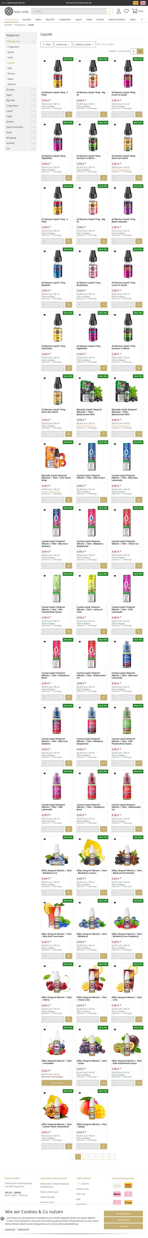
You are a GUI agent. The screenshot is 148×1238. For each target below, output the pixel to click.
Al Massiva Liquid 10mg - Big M (91, 97)
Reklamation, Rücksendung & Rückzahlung (54, 1189)
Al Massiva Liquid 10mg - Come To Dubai (124, 97)
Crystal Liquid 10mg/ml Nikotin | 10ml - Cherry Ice (125, 546)
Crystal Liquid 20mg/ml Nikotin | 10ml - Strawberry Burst (90, 810)
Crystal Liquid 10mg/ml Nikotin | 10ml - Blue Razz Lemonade (125, 481)
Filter (47, 48)
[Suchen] (73, 13)
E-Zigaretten (65, 23)
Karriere (85, 1187)
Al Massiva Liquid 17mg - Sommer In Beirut (124, 351)
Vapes (38, 23)
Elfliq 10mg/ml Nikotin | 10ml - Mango (92, 1129)
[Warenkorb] (136, 13)
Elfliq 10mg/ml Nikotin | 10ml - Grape (92, 1065)
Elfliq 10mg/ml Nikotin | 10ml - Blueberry (92, 938)
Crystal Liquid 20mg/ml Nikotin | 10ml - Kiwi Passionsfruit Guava (123, 745)
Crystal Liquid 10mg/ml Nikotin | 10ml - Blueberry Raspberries (90, 547)
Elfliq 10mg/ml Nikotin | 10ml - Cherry (57, 1002)
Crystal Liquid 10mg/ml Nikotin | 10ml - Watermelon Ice (91, 679)
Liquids (11, 66)
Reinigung (11, 141)
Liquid (78, 23)
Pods (10, 71)
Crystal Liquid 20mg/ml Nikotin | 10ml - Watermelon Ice (126, 810)
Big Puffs (50, 23)
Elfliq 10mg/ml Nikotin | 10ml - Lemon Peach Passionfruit (57, 1129)
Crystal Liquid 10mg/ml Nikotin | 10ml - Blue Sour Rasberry (55, 547)
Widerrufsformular (49, 1195)
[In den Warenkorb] (68, 118)
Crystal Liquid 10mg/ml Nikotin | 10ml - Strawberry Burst (55, 679)
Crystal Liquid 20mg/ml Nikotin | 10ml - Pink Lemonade (53, 810)
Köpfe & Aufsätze (117, 23)
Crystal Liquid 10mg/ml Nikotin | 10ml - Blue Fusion (91, 480)
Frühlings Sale (11, 23)
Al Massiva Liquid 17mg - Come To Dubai (124, 287)
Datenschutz (82, 1192)
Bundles (27, 23)
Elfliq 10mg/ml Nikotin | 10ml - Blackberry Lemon (92, 875)
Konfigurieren (121, 1220)
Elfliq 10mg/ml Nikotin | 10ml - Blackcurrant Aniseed (127, 875)
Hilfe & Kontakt (47, 1200)
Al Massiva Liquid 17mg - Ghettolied (54, 351)
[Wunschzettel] (126, 13)
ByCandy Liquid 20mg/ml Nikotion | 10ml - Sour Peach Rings (56, 481)
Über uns (80, 1197)
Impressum (12, 1229)
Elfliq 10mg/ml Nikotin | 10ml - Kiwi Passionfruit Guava (127, 1065)
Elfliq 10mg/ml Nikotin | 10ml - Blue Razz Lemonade (57, 938)
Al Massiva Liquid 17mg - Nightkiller (89, 351)
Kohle (132, 23)
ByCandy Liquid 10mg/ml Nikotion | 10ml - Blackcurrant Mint (89, 415)
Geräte (11, 55)
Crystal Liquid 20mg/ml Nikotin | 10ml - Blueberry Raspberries (90, 745)
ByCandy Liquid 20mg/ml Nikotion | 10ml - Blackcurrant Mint (124, 415)
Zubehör (12, 87)
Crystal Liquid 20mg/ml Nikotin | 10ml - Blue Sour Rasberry (55, 745)
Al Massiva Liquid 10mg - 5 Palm (55, 97)
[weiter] (113, 1160)
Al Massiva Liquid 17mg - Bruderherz (89, 287)
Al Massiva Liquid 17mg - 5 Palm (55, 224)
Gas (8, 152)
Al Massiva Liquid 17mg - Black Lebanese (124, 224)
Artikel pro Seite (83, 48)
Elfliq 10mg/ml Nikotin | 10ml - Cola (127, 1002)
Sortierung (62, 48)
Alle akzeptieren (121, 1213)
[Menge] (53, 118)
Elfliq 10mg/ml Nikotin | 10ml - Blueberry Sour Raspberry (127, 938)
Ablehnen (121, 1226)
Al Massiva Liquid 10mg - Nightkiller (54, 160)
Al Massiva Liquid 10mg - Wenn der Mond (124, 160)
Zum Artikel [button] (56, 1086)
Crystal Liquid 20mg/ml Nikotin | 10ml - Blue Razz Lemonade (125, 679)
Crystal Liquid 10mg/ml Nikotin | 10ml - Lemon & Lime (89, 613)
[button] (118, 13)
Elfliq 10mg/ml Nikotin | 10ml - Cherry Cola (92, 1002)
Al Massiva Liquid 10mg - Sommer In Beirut (89, 160)
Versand (45, 1234)
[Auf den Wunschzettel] (44, 65)
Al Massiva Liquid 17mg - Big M (91, 224)
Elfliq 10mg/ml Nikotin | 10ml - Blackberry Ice (57, 875)
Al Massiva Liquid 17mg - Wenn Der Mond (54, 414)
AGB (78, 1202)
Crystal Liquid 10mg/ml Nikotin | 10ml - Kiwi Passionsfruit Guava (53, 613)
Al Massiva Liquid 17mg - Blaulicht (54, 287)
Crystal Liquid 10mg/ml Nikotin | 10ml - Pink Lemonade (123, 613)
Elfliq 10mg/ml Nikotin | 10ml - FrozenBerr (57, 1065)
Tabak (89, 23)
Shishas (100, 23)
